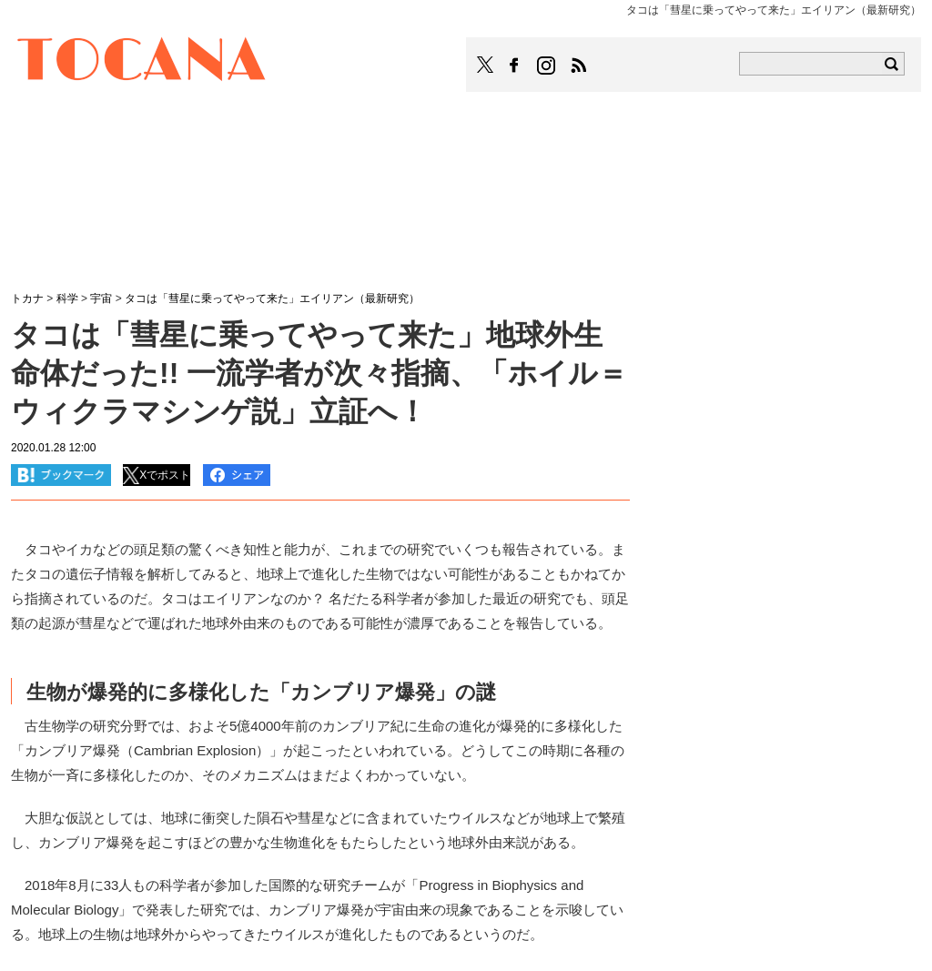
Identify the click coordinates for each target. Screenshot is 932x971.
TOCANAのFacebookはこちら (514, 65)
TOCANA (142, 62)
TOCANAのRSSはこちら (579, 65)
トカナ (27, 298)
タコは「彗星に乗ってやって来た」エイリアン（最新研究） (272, 298)
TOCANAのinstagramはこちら (547, 65)
